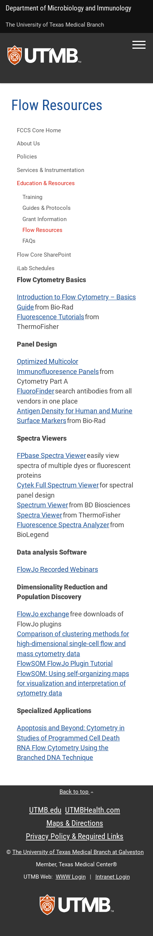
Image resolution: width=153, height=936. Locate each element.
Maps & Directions (74, 823)
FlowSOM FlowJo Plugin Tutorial (65, 663)
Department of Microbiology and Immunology (68, 8)
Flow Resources (42, 230)
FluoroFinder (35, 391)
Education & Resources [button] (46, 183)
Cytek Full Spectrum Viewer (58, 485)
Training (32, 197)
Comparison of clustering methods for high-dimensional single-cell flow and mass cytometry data (73, 644)
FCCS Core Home (39, 130)
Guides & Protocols (46, 208)
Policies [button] (27, 156)
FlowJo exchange (43, 614)
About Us (28, 143)
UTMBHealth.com (92, 810)
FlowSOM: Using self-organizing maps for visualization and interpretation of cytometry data (73, 683)
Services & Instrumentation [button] (50, 170)
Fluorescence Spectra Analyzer (63, 525)
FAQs (29, 241)
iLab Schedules (36, 268)
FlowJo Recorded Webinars (57, 569)
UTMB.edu (45, 810)
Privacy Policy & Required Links (74, 836)
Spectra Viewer (39, 515)
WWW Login (71, 876)
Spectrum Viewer (42, 505)
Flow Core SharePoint (44, 254)
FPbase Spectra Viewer (51, 455)
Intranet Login (112, 876)
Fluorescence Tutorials (50, 317)
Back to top (76, 791)
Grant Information (44, 219)
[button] (139, 45)
